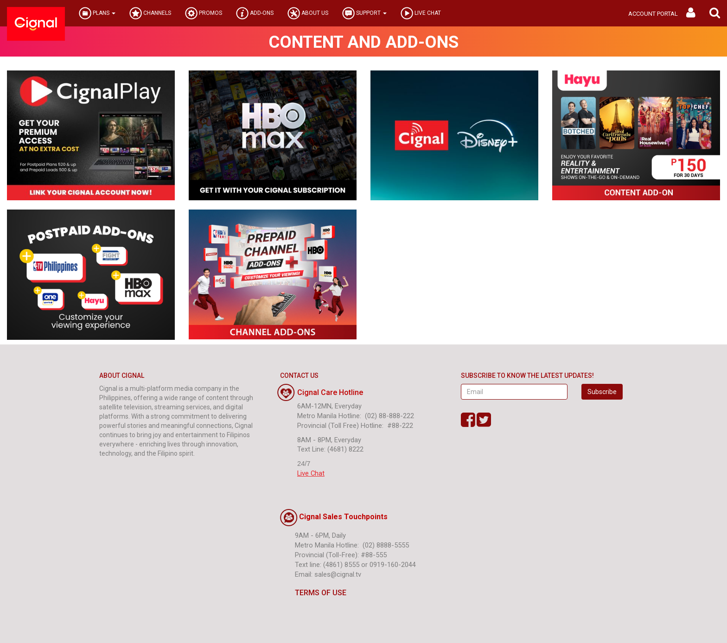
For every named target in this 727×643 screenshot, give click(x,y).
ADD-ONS (255, 13)
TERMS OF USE (313, 592)
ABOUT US (307, 13)
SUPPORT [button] (364, 13)
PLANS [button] (97, 13)
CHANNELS (150, 13)
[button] (714, 13)
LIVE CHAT (421, 13)
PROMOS (203, 13)
